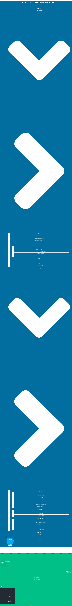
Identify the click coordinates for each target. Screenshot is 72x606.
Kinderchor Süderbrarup (41, 253)
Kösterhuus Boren (41, 512)
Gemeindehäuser (40, 508)
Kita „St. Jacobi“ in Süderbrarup (41, 526)
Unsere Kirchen (40, 490)
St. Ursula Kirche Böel (41, 492)
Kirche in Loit (41, 496)
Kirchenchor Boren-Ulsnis (41, 246)
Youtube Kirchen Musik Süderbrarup (41, 255)
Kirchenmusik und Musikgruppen (40, 244)
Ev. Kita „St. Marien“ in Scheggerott (41, 524)
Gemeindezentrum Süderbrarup (41, 501)
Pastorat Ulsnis (41, 515)
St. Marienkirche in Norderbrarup (41, 499)
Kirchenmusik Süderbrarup (41, 251)
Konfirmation (40, 258)
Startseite (39, 8)
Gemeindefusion (40, 265)
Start (37, 574)
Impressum (37, 583)
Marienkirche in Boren (41, 494)
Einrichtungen (11, 541)
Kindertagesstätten (40, 517)
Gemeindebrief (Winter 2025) (40, 242)
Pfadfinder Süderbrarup (40, 260)
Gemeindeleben (11, 540)
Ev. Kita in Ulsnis (41, 528)
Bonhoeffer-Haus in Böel (41, 510)
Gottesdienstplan (40, 233)
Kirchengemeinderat (40, 262)
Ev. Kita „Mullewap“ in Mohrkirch (41, 521)
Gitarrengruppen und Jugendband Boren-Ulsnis (41, 248)
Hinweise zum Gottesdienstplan (40, 235)
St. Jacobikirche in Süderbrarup (41, 503)
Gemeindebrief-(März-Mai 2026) (40, 240)
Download (39, 531)
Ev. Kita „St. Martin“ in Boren (41, 519)
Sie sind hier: (39, 5)
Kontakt (39, 533)
